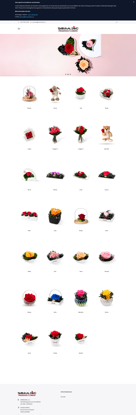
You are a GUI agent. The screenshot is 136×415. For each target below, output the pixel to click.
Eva (55, 271)
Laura (107, 190)
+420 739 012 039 (23, 22)
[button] (117, 22)
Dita (55, 312)
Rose (106, 108)
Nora (29, 190)
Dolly (81, 230)
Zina (106, 230)
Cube (29, 149)
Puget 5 (55, 149)
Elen (29, 230)
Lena (29, 353)
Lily (81, 108)
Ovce (55, 108)
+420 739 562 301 (33, 15)
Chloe (55, 190)
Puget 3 (80, 149)
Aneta (81, 353)
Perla (106, 312)
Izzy (55, 230)
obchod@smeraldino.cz (26, 17)
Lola (81, 190)
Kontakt (63, 397)
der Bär (106, 149)
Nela (29, 271)
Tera (80, 271)
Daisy (29, 312)
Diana (29, 108)
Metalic (80, 312)
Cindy (55, 353)
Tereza (106, 271)
